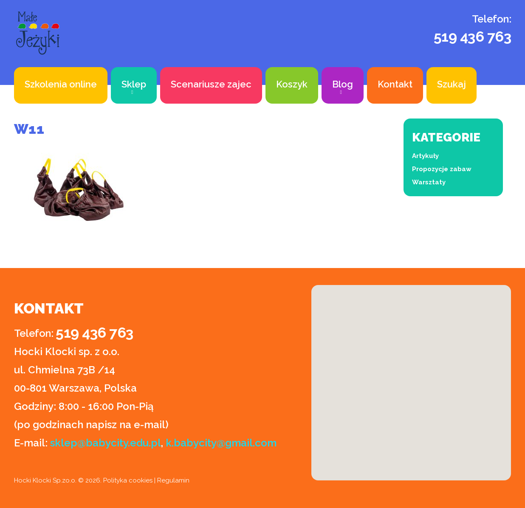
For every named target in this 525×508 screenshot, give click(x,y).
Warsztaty (429, 182)
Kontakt (395, 84)
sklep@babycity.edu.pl (105, 443)
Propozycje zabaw (441, 169)
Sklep (133, 84)
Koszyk (292, 84)
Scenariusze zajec (211, 84)
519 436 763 (472, 36)
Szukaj (451, 84)
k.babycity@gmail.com (221, 443)
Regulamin (173, 480)
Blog (342, 84)
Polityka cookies (127, 480)
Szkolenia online (61, 84)
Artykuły (425, 156)
